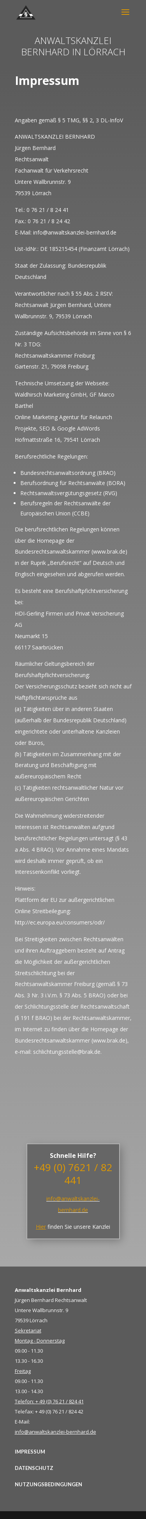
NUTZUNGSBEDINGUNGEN (48, 1484)
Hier (41, 1226)
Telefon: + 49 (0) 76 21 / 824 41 (49, 1401)
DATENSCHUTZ (34, 1468)
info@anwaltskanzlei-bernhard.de (55, 1431)
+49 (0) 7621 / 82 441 (73, 1173)
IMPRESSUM (30, 1451)
